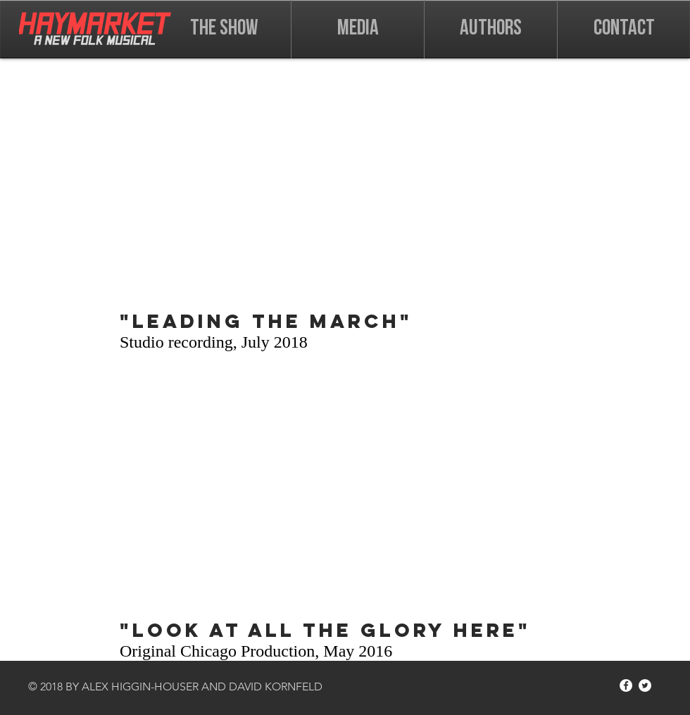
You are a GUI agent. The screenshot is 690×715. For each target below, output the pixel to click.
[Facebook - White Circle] (626, 685)
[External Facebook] (345, 183)
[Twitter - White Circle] (645, 685)
